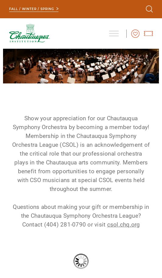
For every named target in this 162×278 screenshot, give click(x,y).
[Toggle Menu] (114, 33)
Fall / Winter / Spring (31, 9)
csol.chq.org (123, 224)
